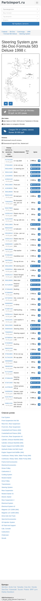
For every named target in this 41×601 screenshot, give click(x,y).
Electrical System (7, 503)
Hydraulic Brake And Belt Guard (12, 449)
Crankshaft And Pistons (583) (11, 433)
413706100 (9, 387)
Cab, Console (6, 528)
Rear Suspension (7, 490)
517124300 (9, 372)
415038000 (9, 188)
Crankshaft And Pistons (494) (11, 430)
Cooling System (7, 474)
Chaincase (5, 535)
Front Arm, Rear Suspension (11, 427)
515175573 (9, 397)
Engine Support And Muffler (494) (13, 452)
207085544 (9, 337)
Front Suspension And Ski (10, 420)
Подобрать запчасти (20, 24)
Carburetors (6, 532)
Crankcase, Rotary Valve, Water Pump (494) (16, 455)
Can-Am (27, 587)
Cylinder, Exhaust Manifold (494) (12, 443)
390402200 (9, 366)
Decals (4, 538)
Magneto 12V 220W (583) (10, 513)
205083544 (9, 269)
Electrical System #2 (8, 506)
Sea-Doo (5, 589)
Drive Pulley (6, 481)
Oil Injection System (8, 522)
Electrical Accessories (9, 465)
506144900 (9, 169)
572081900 (9, 255)
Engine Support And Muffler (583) (13, 446)
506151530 (9, 348)
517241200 (9, 357)
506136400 (9, 249)
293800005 (9, 244)
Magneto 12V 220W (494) (10, 509)
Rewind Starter (7, 478)
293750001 (9, 260)
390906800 (9, 361)
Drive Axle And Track (8, 516)
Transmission (6, 484)
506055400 (9, 329)
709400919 (9, 332)
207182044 (9, 298)
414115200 (9, 219)
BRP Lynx (33, 589)
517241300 (9, 159)
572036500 (9, 343)
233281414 (9, 275)
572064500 (9, 292)
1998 (28, 32)
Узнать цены (35, 165)
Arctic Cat (12, 587)
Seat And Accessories (9, 519)
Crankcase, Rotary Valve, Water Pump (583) (16, 459)
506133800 (9, 185)
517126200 (9, 285)
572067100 (9, 309)
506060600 (9, 303)
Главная (4, 32)
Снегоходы (21, 32)
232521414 (9, 239)
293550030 (9, 391)
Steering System (24, 34)
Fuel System (6, 417)
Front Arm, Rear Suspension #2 (12, 436)
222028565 (9, 176)
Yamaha (20, 587)
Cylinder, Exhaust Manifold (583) (12, 440)
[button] (20, 9)
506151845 (9, 228)
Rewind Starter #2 (8, 494)
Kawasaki (13, 589)
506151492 (9, 195)
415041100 (9, 179)
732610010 (9, 201)
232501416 (9, 213)
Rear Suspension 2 (8, 500)
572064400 (9, 289)
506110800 (9, 224)
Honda (34, 587)
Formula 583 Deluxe (10, 34)
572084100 (9, 378)
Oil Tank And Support (9, 525)
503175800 (9, 208)
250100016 (9, 233)
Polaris (26, 589)
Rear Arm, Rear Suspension (11, 424)
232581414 (9, 314)
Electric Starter (6, 497)
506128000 (9, 280)
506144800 (9, 266)
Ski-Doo (12, 32)
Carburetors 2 (6, 471)
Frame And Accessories (9, 462)
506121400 (9, 172)
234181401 (9, 320)
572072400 (9, 383)
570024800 (9, 354)
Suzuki (20, 589)
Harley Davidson (8, 592)
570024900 (9, 165)
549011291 (9, 403)
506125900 (9, 325)
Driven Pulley (6, 468)
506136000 (9, 192)
